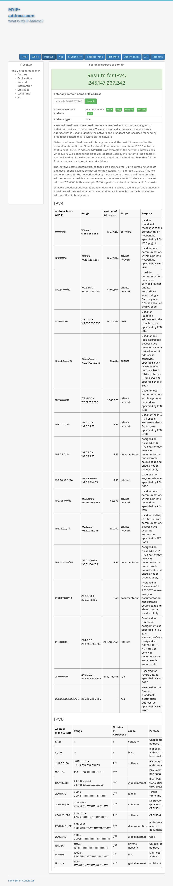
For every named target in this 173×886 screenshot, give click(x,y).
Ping (60, 56)
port (90, 113)
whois (109, 110)
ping (118, 110)
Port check (113, 56)
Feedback (157, 56)
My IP (24, 56)
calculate (129, 110)
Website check (131, 56)
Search (90, 101)
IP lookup (49, 56)
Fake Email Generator (21, 880)
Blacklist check (94, 56)
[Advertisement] (107, 27)
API (146, 56)
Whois (35, 56)
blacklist (142, 110)
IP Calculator (75, 56)
